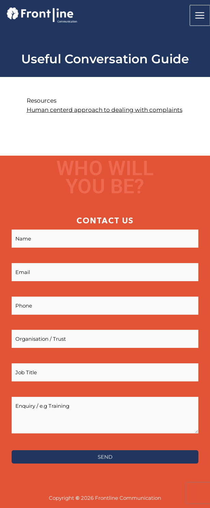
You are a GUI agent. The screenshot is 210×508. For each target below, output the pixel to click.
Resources (41, 100)
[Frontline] (42, 15)
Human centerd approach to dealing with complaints (104, 109)
